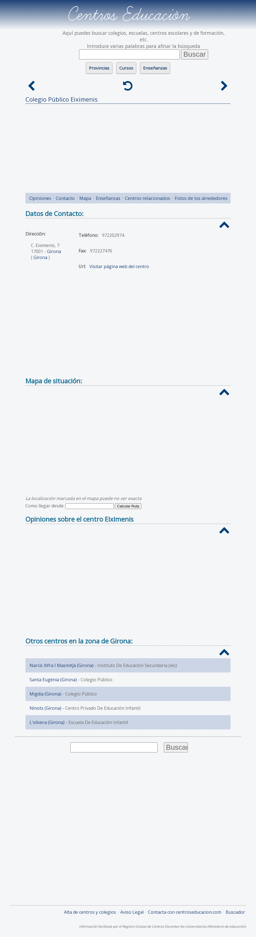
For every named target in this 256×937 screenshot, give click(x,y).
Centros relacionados (147, 198)
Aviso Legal (132, 912)
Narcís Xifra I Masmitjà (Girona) (62, 665)
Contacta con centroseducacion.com (184, 912)
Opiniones (40, 198)
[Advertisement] (128, 146)
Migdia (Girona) (45, 694)
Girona (54, 251)
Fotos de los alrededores (201, 198)
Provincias (99, 68)
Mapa (85, 198)
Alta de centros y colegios (90, 912)
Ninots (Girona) (45, 708)
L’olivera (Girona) (47, 722)
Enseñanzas (155, 68)
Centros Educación (128, 15)
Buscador (235, 912)
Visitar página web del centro (119, 266)
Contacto (65, 198)
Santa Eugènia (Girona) (53, 680)
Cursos (126, 68)
